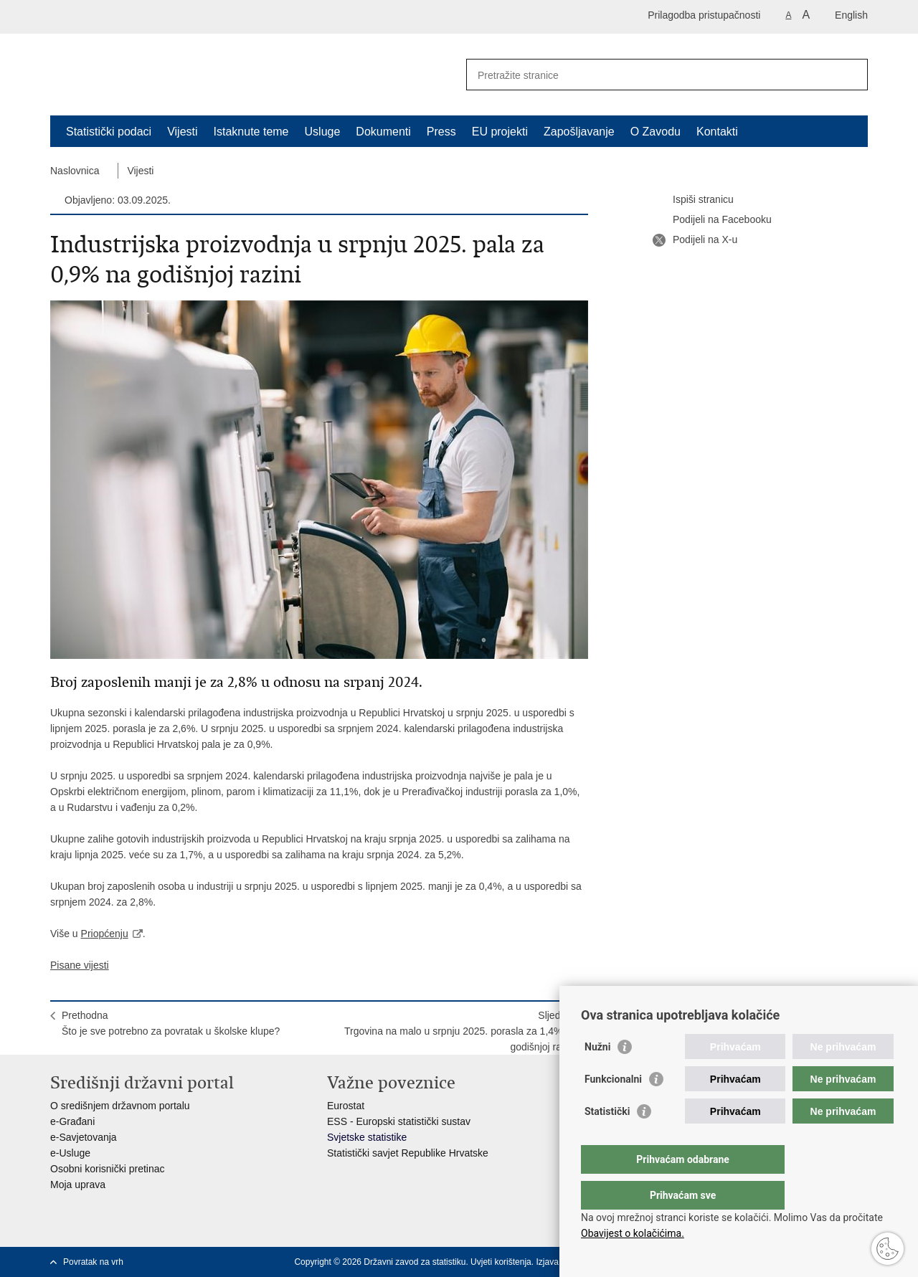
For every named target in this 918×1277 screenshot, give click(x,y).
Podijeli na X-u (695, 240)
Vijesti (182, 131)
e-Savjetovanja (83, 1137)
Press (441, 131)
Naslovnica (74, 170)
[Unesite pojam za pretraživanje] (651, 75)
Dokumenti (383, 131)
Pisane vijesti (79, 965)
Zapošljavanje (579, 131)
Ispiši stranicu (693, 200)
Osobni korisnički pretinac (107, 1168)
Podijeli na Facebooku (712, 220)
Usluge (323, 131)
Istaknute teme (251, 131)
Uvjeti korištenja (500, 1262)
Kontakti (717, 131)
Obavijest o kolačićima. (632, 1233)
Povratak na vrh (93, 1262)
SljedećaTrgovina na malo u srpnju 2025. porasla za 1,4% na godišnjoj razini (460, 1031)
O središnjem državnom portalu (120, 1105)
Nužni (597, 1075)
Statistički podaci (108, 131)
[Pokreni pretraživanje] (851, 74)
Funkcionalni (613, 1108)
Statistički (607, 1140)
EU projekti (500, 131)
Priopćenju (104, 933)
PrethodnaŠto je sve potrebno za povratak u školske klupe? (171, 1023)
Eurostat (345, 1105)
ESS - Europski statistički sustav (398, 1121)
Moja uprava (77, 1184)
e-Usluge (70, 1153)
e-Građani (72, 1121)
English (851, 15)
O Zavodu (655, 131)
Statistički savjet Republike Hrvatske (407, 1153)
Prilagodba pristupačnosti (704, 15)
